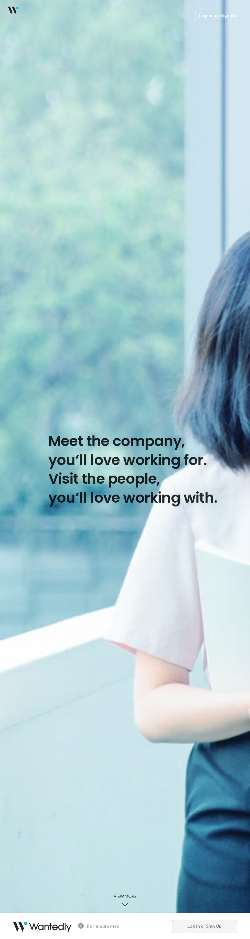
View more (125, 901)
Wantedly (13, 10)
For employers (98, 926)
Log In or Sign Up (218, 15)
